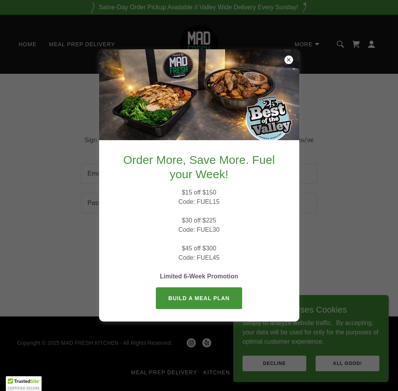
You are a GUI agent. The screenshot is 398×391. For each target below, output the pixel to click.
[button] (24, 383)
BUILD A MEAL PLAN (199, 298)
